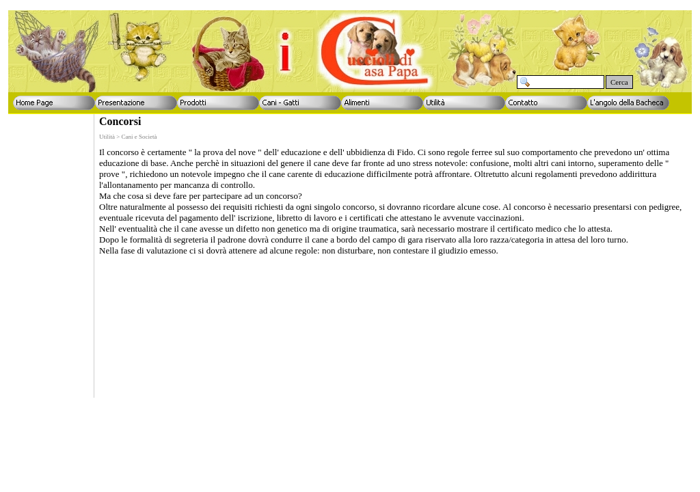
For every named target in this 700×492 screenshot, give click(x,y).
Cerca (619, 82)
